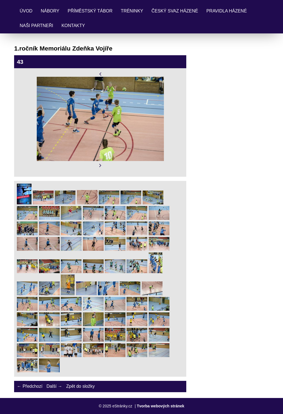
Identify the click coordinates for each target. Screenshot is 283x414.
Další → (54, 386)
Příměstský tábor (90, 11)
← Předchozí (29, 386)
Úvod (26, 11)
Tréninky (132, 11)
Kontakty (73, 25)
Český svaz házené (174, 11)
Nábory (50, 11)
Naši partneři (36, 25)
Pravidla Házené (226, 11)
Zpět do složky (80, 386)
